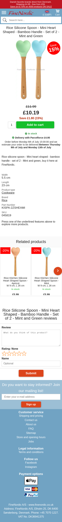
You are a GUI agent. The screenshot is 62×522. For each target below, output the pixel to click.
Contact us (31, 420)
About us (31, 424)
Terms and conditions (31, 452)
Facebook (31, 462)
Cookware (8, 192)
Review (6, 327)
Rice (4, 200)
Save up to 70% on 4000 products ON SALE (31, 6)
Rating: (10, 348)
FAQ (31, 428)
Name (5, 358)
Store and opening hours (31, 437)
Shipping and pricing (31, 415)
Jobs (31, 441)
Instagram (31, 467)
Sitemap (31, 433)
